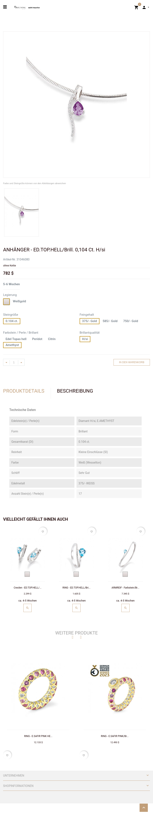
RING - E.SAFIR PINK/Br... (115, 736)
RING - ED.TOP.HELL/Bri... (76, 587)
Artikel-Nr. (9, 259)
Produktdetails (23, 391)
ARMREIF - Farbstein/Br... (125, 587)
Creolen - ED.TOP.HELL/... (27, 587)
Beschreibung (75, 391)
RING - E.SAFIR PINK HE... (38, 736)
